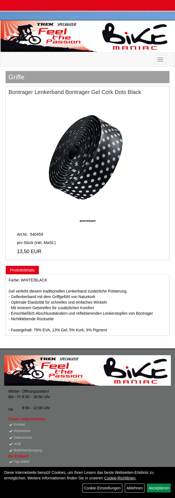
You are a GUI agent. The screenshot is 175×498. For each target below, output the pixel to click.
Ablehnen (134, 488)
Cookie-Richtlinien (120, 478)
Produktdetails (22, 270)
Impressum (22, 431)
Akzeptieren (159, 488)
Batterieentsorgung (28, 450)
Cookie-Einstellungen (102, 488)
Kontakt (19, 424)
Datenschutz (23, 437)
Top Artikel (21, 462)
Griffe (16, 77)
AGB (17, 444)
